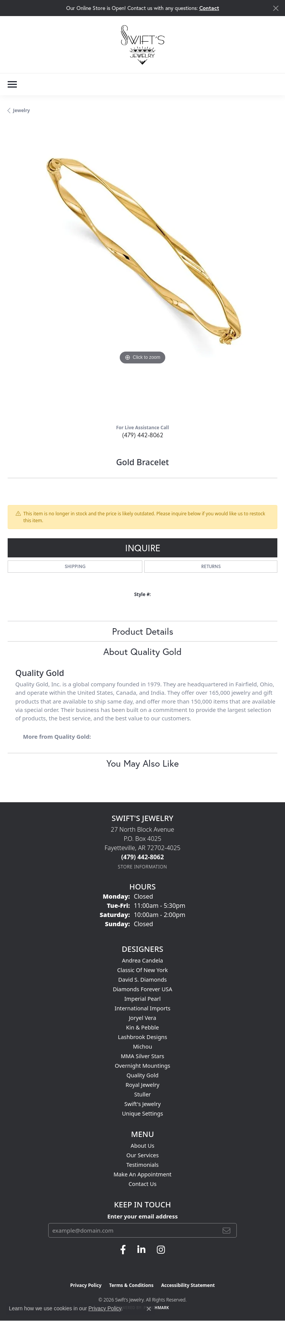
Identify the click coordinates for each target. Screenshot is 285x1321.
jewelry (21, 110)
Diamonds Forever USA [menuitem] (142, 989)
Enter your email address (142, 1216)
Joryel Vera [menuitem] (142, 1017)
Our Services (142, 1155)
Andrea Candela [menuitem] (142, 960)
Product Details (142, 631)
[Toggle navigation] (12, 84)
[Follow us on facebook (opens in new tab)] (123, 1249)
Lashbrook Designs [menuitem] (142, 1037)
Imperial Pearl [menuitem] (142, 998)
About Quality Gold (142, 651)
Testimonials (142, 1164)
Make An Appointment (143, 1174)
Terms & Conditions (131, 1285)
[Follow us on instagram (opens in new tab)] (161, 1249)
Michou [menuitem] (142, 1046)
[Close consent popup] (149, 1308)
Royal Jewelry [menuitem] (142, 1084)
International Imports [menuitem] (143, 1008)
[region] (142, 272)
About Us (143, 1145)
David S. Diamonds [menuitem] (142, 979)
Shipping (75, 566)
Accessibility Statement (188, 1285)
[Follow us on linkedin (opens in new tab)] (141, 1249)
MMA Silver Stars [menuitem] (142, 1056)
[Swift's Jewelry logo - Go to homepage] (143, 44)
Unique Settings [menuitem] (142, 1113)
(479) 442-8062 (142, 435)
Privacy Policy (86, 1285)
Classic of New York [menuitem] (142, 970)
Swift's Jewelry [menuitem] (142, 1104)
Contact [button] (209, 7)
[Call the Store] (142, 857)
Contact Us (142, 1183)
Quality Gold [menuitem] (143, 1075)
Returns (211, 566)
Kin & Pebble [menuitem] (142, 1027)
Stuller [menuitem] (142, 1094)
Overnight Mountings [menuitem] (142, 1065)
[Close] (275, 8)
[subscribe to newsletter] (226, 1230)
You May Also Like (142, 763)
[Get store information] (142, 866)
